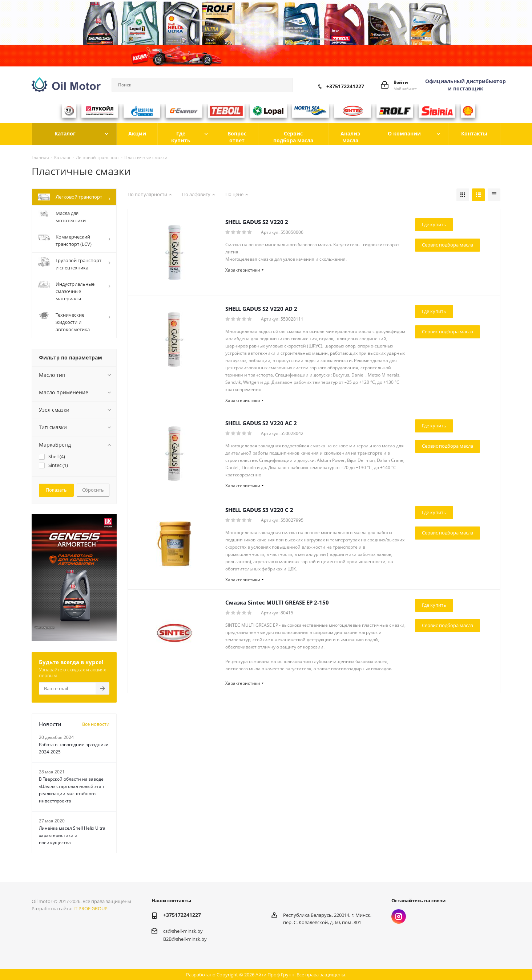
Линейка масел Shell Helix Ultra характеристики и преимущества (72, 835)
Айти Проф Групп (274, 974)
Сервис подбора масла (447, 244)
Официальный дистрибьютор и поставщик (465, 85)
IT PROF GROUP (90, 908)
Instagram (398, 916)
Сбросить (93, 490)
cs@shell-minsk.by (183, 931)
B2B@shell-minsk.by (185, 938)
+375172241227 (345, 86)
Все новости (95, 724)
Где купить (434, 224)
